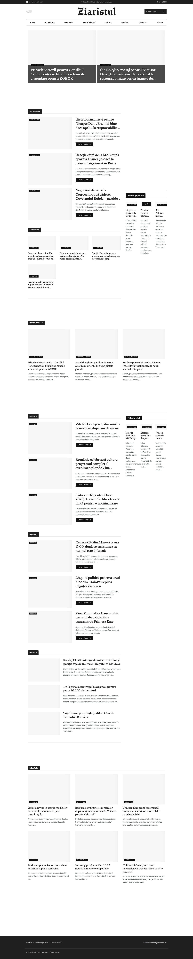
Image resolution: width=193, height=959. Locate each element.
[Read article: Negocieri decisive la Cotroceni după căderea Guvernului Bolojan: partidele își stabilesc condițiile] (50, 204)
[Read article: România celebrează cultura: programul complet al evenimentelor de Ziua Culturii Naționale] (50, 473)
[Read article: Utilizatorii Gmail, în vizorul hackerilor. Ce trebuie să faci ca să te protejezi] (144, 846)
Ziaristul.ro (36, 952)
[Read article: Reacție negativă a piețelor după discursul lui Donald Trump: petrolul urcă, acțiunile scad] (42, 271)
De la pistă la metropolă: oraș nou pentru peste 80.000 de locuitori (89, 688)
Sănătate (161, 427)
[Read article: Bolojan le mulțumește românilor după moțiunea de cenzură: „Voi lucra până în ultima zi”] (96, 789)
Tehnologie (82, 859)
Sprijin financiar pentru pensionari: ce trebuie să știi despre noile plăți (106, 256)
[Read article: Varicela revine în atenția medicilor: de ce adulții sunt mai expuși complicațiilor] (49, 789)
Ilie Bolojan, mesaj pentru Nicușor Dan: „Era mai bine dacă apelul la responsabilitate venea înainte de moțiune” (98, 124)
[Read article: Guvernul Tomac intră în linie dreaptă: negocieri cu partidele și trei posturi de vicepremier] (42, 243)
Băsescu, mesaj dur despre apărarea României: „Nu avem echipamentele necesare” (73, 256)
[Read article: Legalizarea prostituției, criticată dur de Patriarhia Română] (44, 723)
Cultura (108, 22)
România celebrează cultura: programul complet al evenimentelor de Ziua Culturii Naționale (97, 464)
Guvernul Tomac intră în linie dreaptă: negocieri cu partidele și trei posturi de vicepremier (40, 256)
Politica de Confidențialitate (37, 943)
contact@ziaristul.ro (34, 2)
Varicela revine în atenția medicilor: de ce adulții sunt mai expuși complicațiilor (161, 436)
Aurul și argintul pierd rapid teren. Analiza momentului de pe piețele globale (94, 366)
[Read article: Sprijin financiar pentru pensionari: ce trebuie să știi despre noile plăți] (106, 243)
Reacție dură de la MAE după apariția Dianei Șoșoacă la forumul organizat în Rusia (97, 159)
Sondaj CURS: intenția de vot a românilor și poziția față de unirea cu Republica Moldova (92, 662)
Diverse (160, 22)
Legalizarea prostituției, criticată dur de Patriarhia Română (88, 715)
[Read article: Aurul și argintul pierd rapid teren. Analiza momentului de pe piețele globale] (96, 344)
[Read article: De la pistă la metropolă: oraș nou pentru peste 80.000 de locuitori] (44, 696)
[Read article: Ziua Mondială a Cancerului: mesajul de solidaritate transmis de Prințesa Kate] (50, 627)
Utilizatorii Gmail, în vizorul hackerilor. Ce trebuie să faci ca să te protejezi (143, 868)
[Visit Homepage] (96, 11)
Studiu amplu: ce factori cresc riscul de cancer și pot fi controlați (47, 867)
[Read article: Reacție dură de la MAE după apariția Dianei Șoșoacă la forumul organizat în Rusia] (50, 169)
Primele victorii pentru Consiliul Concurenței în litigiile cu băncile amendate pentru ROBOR (146, 213)
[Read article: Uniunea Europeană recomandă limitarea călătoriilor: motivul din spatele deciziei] (144, 789)
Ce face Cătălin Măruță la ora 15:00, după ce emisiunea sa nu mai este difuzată (97, 546)
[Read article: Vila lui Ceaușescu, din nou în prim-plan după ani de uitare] (50, 438)
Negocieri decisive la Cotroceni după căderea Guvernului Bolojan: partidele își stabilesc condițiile (98, 195)
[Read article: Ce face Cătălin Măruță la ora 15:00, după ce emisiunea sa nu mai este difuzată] (50, 556)
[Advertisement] (96, 95)
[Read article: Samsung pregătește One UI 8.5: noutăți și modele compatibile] (96, 846)
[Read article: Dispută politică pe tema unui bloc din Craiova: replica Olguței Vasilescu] (50, 591)
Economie (68, 22)
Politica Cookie (57, 943)
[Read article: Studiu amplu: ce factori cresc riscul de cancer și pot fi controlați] (49, 846)
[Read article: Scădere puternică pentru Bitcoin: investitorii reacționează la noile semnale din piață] (144, 344)
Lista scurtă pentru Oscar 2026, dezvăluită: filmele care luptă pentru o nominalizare (98, 499)
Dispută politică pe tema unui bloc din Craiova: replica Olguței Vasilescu (98, 582)
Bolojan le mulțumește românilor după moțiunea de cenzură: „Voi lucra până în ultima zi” (96, 811)
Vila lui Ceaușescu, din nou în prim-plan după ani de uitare (98, 426)
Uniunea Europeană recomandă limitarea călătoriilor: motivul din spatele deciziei (141, 811)
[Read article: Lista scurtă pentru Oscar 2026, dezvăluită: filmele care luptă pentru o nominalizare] (50, 509)
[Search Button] (164, 11)
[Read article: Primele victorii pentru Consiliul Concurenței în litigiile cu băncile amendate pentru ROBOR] (49, 344)
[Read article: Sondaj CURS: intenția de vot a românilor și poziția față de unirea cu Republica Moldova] (44, 670)
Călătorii (129, 802)
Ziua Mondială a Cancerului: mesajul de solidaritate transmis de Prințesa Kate (97, 617)
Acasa (32, 22)
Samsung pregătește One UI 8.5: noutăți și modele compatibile (93, 867)
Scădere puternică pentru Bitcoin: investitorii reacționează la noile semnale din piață (141, 366)
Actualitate (50, 22)
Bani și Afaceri (88, 22)
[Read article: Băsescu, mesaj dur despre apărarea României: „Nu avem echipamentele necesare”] (74, 243)
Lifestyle (142, 22)
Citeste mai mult (85, 143)
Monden (124, 22)
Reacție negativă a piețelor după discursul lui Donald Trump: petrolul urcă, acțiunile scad (41, 285)
